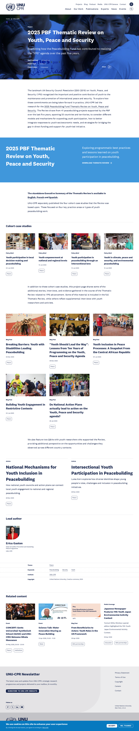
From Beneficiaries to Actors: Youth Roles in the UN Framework (84, 630)
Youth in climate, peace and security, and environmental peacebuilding (118, 260)
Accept (111, 726)
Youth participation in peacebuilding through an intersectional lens (84, 260)
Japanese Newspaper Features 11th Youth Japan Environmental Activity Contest (117, 613)
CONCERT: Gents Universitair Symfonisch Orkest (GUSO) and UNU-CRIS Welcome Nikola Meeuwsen (19, 633)
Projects (79, 4)
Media (100, 4)
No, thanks (125, 726)
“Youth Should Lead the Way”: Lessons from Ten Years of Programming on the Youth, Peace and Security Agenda (69, 350)
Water (42, 644)
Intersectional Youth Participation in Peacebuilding (102, 470)
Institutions (18, 650)
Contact (123, 4)
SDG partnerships (78, 644)
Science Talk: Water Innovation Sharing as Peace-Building (50, 630)
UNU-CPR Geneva (111, 4)
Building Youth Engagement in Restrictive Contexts (25, 406)
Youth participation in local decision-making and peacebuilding (20, 260)
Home (8, 19)
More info (45, 728)
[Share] (109, 67)
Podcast (92, 4)
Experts (105, 9)
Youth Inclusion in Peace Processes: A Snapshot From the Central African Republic (111, 348)
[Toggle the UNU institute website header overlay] (131, 4)
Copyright (119, 682)
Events (122, 9)
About (68, 9)
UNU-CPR (16, 19)
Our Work (78, 9)
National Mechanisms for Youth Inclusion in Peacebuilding (31, 473)
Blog (86, 4)
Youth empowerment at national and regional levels (53, 259)
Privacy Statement (122, 673)
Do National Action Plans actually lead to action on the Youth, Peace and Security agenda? (69, 410)
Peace (9, 274)
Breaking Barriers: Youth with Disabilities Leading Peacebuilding (25, 348)
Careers (118, 686)
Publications (92, 9)
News (114, 9)
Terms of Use (120, 677)
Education (108, 643)
